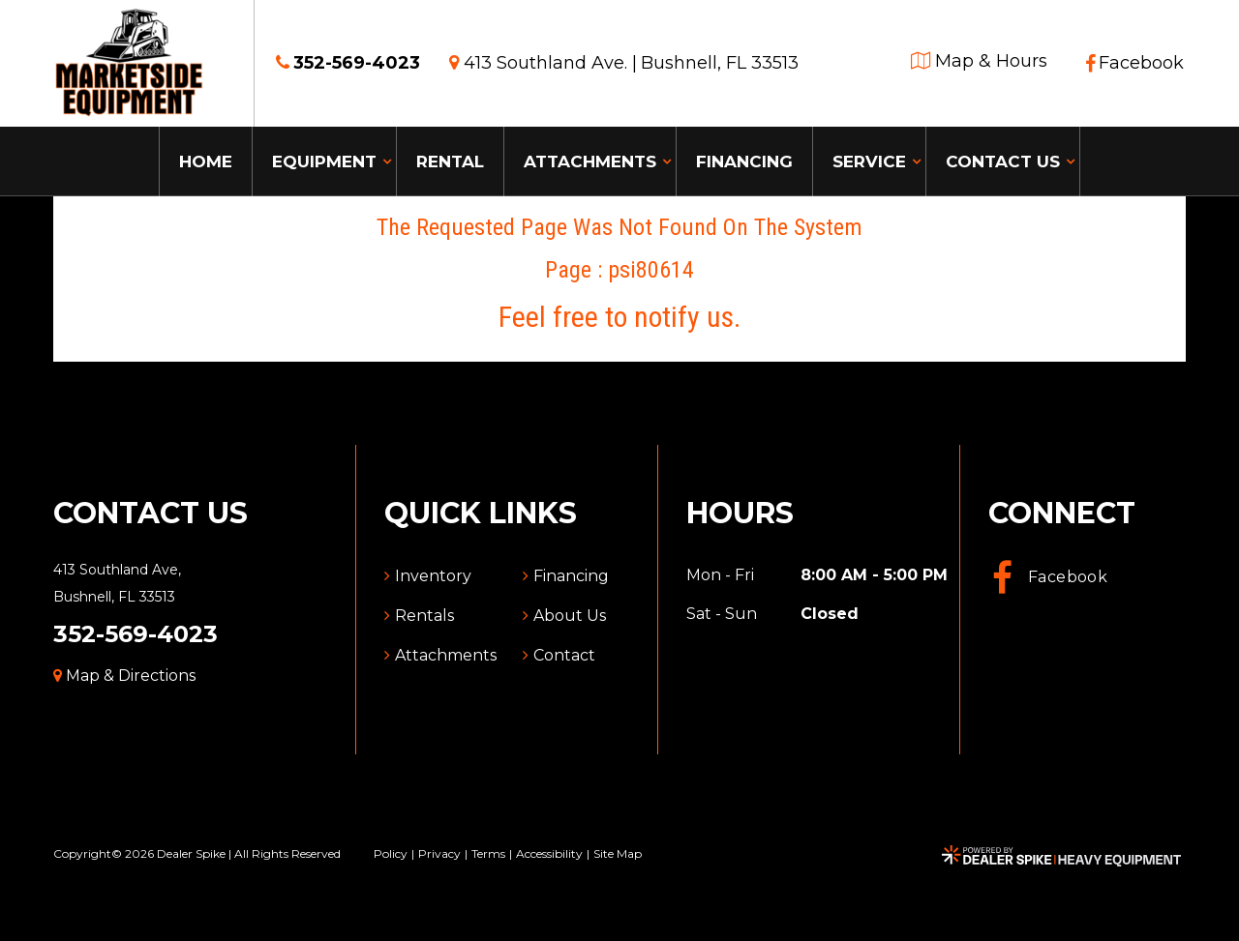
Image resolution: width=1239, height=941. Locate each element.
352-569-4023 (135, 634)
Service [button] (869, 161)
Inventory (433, 576)
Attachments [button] (590, 161)
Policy (391, 853)
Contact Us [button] (1003, 161)
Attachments (446, 655)
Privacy (439, 853)
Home (205, 161)
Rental (450, 161)
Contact (564, 655)
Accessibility (549, 853)
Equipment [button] (324, 161)
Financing (744, 161)
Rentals (424, 615)
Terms (488, 853)
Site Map (617, 853)
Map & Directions (124, 675)
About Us (569, 615)
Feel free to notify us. (619, 317)
